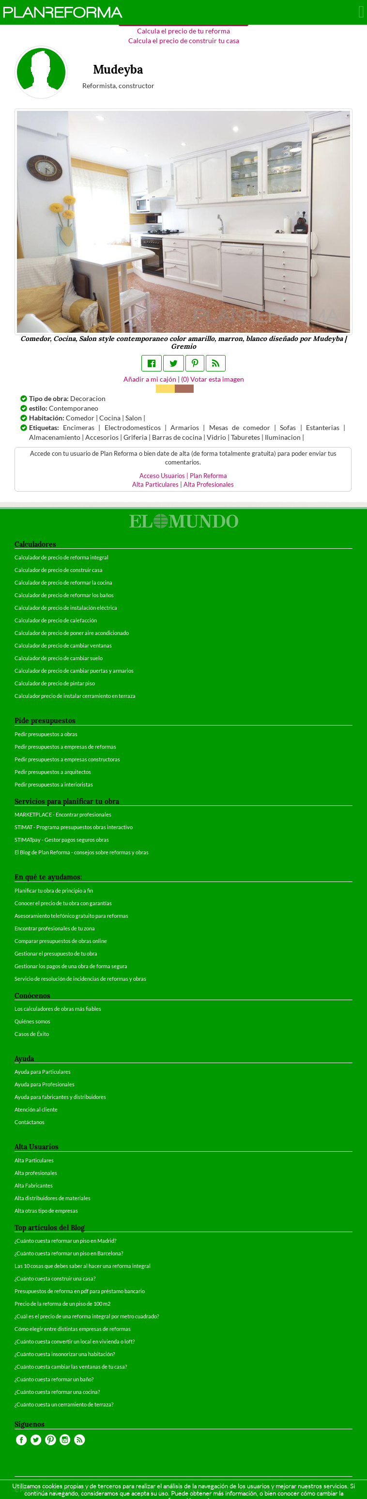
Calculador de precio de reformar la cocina (63, 582)
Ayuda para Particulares (43, 1071)
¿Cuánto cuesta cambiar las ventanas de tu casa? (71, 1366)
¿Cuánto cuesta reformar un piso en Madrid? (65, 1240)
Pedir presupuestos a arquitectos (53, 772)
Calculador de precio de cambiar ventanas (63, 645)
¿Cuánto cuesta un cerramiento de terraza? (64, 1404)
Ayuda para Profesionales (45, 1084)
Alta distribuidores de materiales (53, 1198)
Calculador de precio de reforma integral (61, 557)
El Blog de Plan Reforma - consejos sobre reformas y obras (82, 852)
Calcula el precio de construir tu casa (183, 40)
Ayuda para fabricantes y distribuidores (60, 1097)
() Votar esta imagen (212, 379)
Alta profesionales (36, 1173)
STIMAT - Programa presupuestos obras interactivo (74, 827)
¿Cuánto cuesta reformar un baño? (54, 1379)
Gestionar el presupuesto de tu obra (56, 953)
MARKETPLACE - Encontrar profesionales (63, 814)
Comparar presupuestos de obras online (61, 941)
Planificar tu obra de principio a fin (54, 890)
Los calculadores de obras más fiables (58, 1008)
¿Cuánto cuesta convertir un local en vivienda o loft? (75, 1341)
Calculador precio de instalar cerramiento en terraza (75, 696)
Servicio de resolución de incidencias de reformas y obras (80, 978)
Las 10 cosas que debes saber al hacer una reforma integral (83, 1266)
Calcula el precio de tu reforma (183, 31)
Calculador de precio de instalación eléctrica (66, 607)
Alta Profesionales (209, 484)
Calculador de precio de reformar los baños (64, 595)
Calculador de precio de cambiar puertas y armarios (74, 670)
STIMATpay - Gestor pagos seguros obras (62, 839)
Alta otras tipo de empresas (46, 1210)
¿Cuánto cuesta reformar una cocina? (57, 1392)
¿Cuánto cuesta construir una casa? (55, 1278)
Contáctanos (30, 1122)
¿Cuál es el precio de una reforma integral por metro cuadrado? (87, 1316)
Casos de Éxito (32, 1034)
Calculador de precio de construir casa (59, 570)
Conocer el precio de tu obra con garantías (63, 903)
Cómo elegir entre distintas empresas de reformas (73, 1329)
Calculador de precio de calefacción (56, 620)
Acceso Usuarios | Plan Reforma (183, 475)
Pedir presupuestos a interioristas (54, 784)
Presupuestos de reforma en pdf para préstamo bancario (80, 1291)
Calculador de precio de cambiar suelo (59, 658)
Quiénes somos (32, 1021)
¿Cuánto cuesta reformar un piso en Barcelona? (69, 1253)
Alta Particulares (155, 484)
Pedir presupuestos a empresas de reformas (65, 746)
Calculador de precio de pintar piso (55, 683)
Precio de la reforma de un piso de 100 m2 (62, 1303)
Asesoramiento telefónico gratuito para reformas (71, 915)
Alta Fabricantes (34, 1185)
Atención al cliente (36, 1109)
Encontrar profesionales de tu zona (55, 928)
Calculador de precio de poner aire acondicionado (72, 633)
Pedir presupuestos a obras (46, 734)
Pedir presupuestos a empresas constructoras (67, 759)
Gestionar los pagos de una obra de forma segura (71, 966)
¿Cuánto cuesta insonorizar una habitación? (65, 1354)
